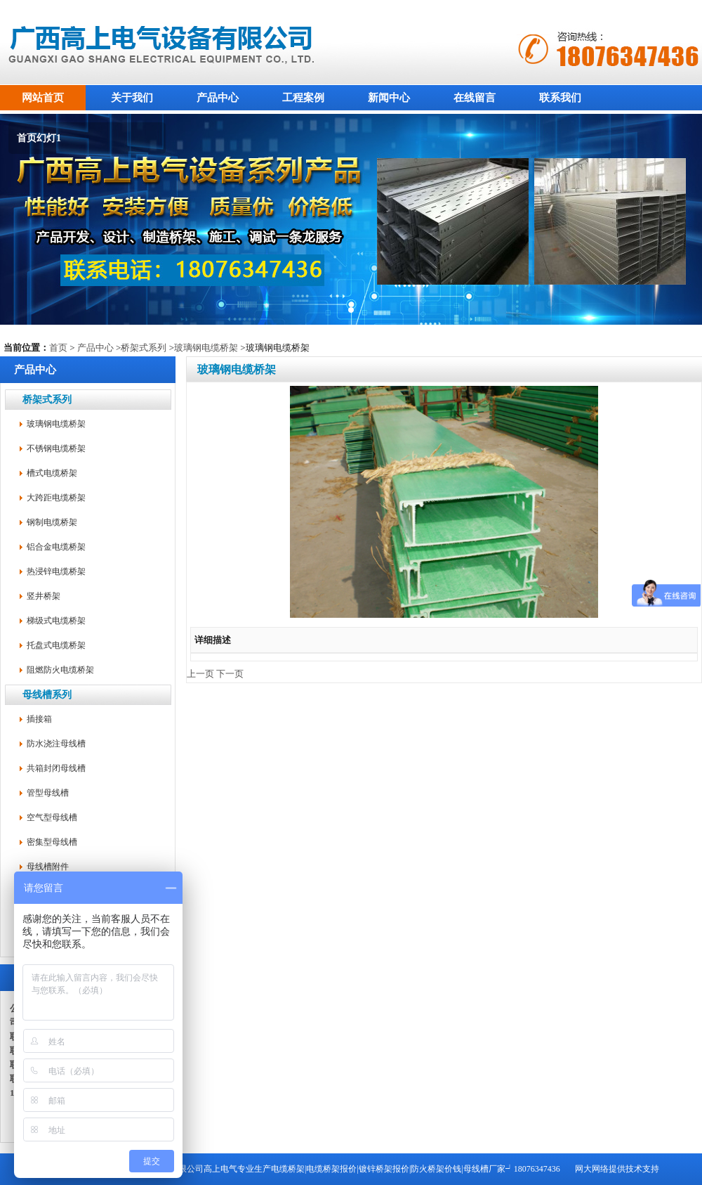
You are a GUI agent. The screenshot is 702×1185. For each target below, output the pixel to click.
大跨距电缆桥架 (56, 498)
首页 (58, 347)
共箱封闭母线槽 (56, 768)
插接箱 (39, 719)
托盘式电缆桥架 (56, 645)
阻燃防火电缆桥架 (60, 670)
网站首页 (43, 97)
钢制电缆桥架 (52, 522)
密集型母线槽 (52, 842)
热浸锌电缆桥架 (56, 571)
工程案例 (303, 97)
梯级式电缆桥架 (56, 621)
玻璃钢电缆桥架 (206, 347)
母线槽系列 (47, 694)
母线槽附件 (48, 867)
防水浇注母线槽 (56, 744)
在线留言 (474, 97)
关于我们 (132, 97)
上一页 (200, 673)
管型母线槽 (48, 793)
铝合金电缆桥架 (56, 547)
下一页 (230, 673)
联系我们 (560, 97)
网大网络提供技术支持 (617, 1169)
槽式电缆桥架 (52, 473)
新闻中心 (389, 97)
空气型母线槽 (52, 817)
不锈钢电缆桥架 (56, 448)
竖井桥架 (43, 596)
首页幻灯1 (39, 138)
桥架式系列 (143, 347)
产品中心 (218, 97)
